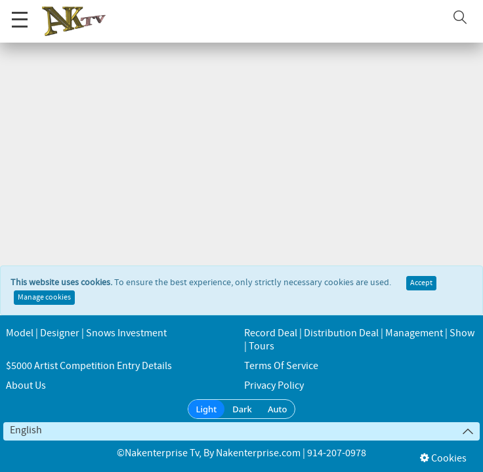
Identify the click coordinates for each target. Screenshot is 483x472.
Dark (242, 409)
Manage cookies (44, 297)
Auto (277, 409)
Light (206, 409)
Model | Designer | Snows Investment (86, 333)
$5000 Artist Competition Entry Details (89, 366)
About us (26, 386)
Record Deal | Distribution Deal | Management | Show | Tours (359, 339)
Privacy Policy (274, 386)
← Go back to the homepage (241, 146)
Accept (421, 283)
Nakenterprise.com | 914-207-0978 (291, 453)
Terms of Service (281, 366)
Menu (20, 13)
